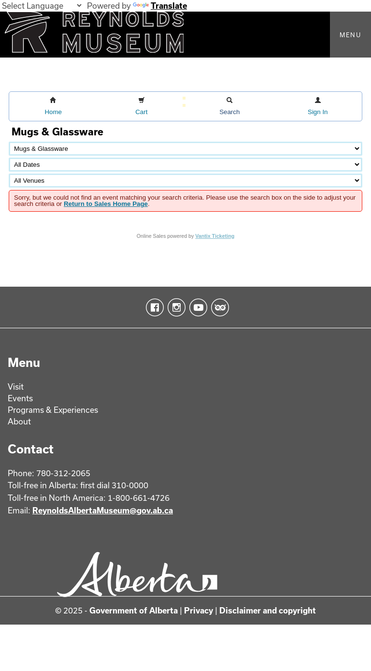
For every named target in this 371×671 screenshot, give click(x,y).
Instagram (175, 307)
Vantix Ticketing (214, 236)
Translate (160, 5)
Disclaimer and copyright (267, 610)
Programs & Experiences (53, 409)
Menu (350, 34)
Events (20, 398)
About (19, 421)
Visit (16, 386)
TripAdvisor (218, 307)
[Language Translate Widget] (41, 5)
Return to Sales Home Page (106, 203)
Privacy (198, 610)
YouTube (196, 307)
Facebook (153, 307)
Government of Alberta (133, 610)
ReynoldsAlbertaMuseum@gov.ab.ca (102, 510)
